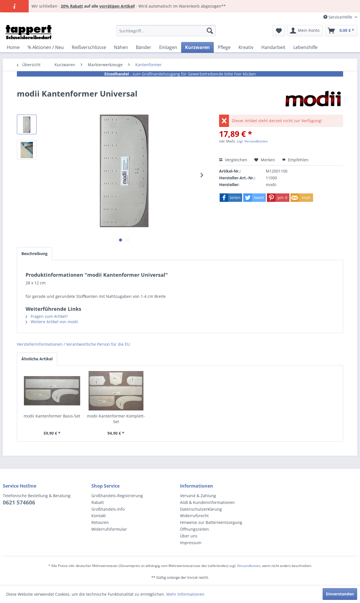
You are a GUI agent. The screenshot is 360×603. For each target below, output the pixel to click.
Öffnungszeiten (194, 529)
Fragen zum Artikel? (47, 316)
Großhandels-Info (108, 509)
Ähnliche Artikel (37, 358)
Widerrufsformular (109, 529)
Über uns (188, 536)
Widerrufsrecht (194, 515)
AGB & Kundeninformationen (207, 502)
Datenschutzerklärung (201, 509)
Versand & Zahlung (198, 495)
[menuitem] (166, 30)
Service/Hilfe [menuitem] (338, 17)
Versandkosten (248, 565)
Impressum (190, 542)
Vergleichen (233, 159)
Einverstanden (340, 594)
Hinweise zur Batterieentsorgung (211, 522)
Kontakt (98, 515)
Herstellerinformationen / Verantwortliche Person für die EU (73, 344)
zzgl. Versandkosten (252, 141)
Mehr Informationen (185, 594)
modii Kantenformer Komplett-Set (116, 418)
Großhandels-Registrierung (117, 495)
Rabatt (97, 502)
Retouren (100, 522)
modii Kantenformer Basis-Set (52, 416)
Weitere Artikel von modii (52, 321)
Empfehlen (295, 159)
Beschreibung (34, 253)
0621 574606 (19, 502)
